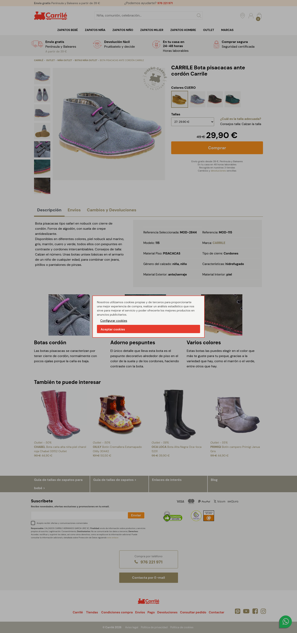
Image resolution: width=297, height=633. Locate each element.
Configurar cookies (113, 321)
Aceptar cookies (113, 329)
